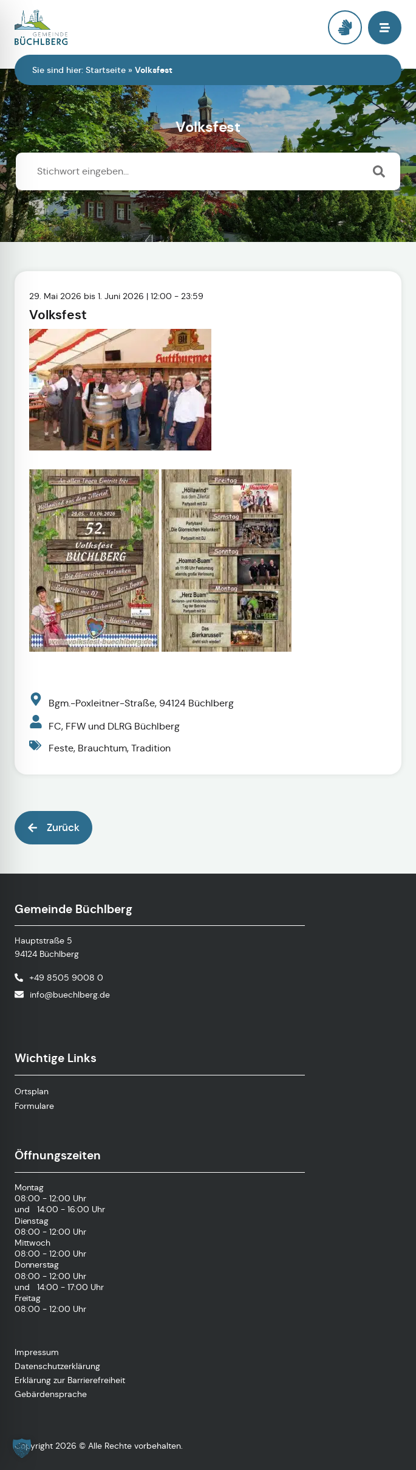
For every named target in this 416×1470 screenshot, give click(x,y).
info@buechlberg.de (70, 994)
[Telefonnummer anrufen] (59, 977)
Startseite (106, 69)
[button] (384, 27)
